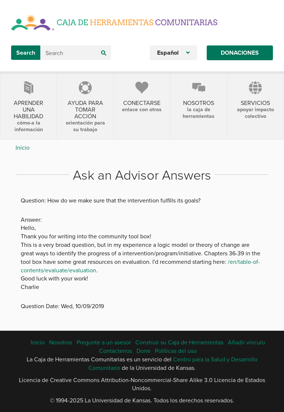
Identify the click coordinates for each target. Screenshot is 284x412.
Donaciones (240, 52)
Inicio (23, 147)
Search (25, 52)
